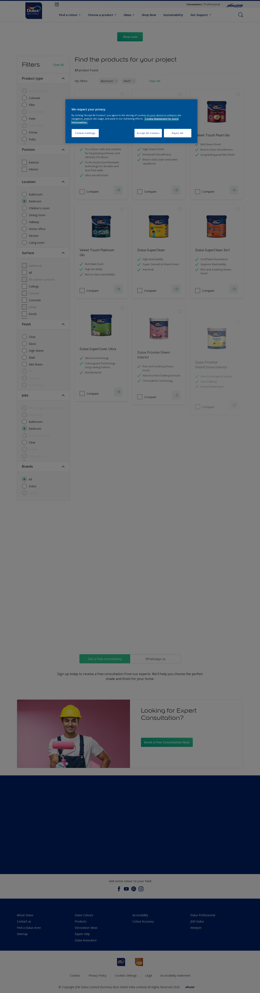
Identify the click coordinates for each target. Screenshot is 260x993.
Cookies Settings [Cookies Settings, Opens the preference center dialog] (85, 133)
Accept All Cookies (148, 133)
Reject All (177, 133)
